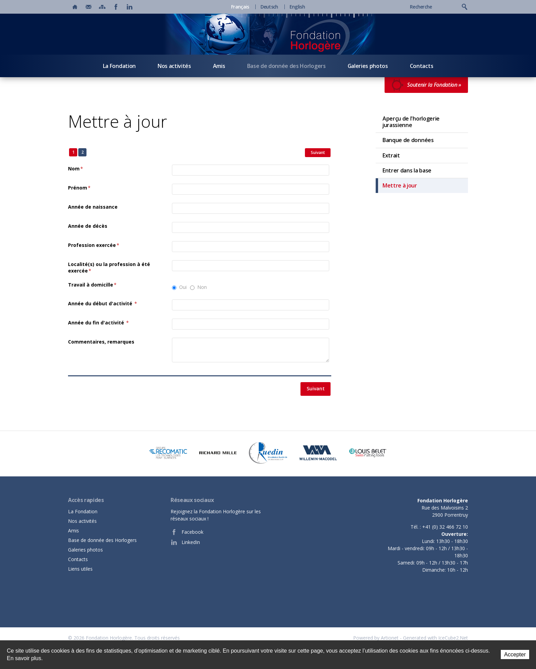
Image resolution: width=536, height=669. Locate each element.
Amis (219, 66)
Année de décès (87, 226)
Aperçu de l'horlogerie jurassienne (411, 122)
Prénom (79, 187)
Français (240, 6)
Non (202, 287)
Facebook (187, 532)
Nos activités (174, 66)
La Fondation (119, 66)
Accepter (515, 654)
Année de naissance (93, 207)
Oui (183, 287)
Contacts (421, 66)
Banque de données (408, 140)
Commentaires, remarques (101, 341)
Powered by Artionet (376, 638)
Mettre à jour (400, 185)
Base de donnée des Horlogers (286, 66)
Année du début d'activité (102, 303)
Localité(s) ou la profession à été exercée (109, 267)
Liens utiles (80, 569)
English (297, 6)
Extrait (391, 155)
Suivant (318, 152)
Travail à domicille (92, 284)
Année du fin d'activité (98, 322)
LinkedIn (185, 542)
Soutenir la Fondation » (426, 85)
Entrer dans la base (407, 170)
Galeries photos (368, 66)
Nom (75, 168)
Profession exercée (93, 245)
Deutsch (269, 6)
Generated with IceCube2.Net (435, 638)
